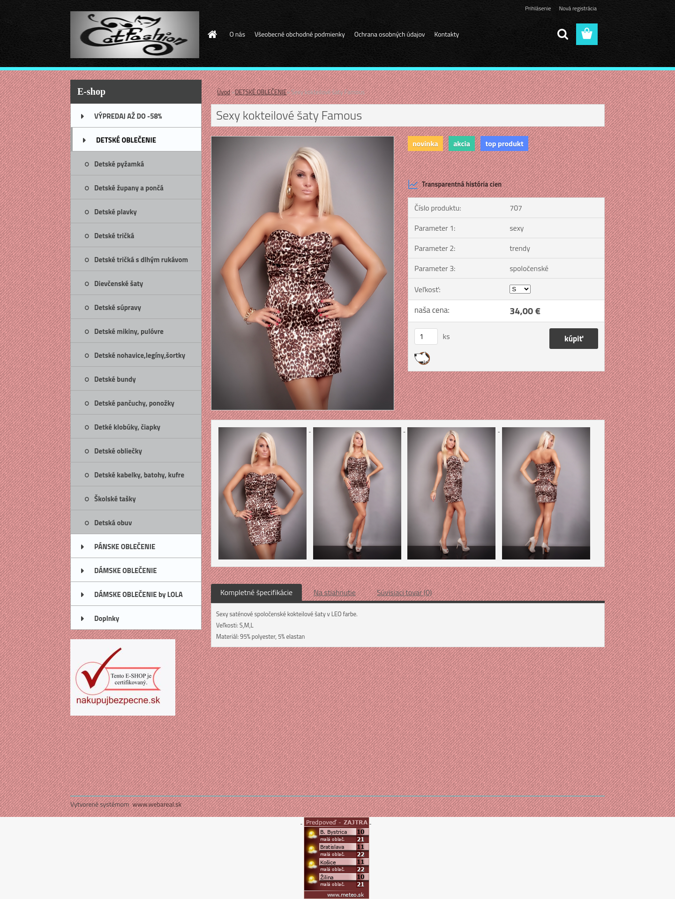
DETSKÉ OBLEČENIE (260, 92)
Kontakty (446, 34)
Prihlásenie (538, 8)
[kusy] (426, 336)
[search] (562, 34)
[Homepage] (212, 34)
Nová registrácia (578, 8)
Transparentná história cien (455, 184)
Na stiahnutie (335, 592)
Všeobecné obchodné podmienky (300, 34)
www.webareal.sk (157, 804)
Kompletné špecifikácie (256, 592)
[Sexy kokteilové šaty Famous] (302, 140)
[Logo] (134, 34)
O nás (237, 34)
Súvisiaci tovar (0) (404, 592)
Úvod (223, 92)
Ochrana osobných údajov (389, 34)
